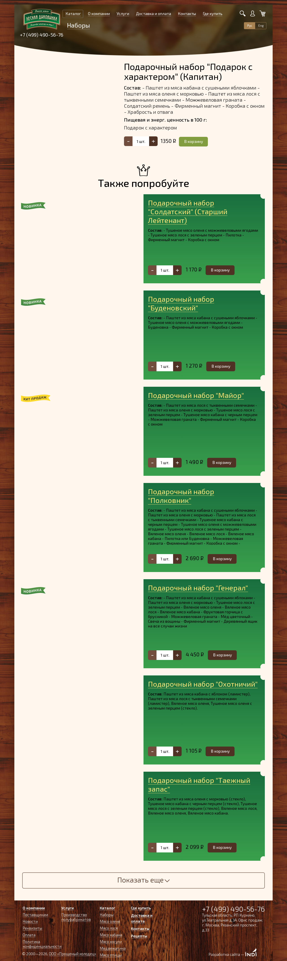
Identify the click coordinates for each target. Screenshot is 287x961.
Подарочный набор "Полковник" (181, 495)
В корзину (193, 141)
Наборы (78, 25)
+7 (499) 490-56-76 (41, 34)
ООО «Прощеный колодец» (72, 953)
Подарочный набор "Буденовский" (181, 303)
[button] (31, 238)
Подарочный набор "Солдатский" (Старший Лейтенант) (187, 211)
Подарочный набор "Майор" (196, 395)
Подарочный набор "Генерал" (198, 587)
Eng (261, 25)
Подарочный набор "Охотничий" (203, 683)
